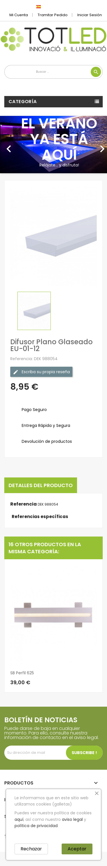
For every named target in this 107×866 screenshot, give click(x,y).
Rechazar (31, 849)
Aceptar (77, 849)
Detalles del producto (41, 485)
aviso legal (72, 819)
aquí (19, 819)
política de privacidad (36, 826)
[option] (53, 145)
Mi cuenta (18, 15)
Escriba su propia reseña (41, 372)
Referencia (23, 504)
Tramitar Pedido (53, 15)
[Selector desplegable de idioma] (51, 6)
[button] (8, 145)
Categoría (23, 101)
